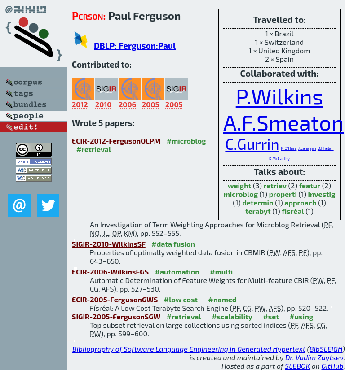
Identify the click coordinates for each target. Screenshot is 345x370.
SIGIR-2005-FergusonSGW (116, 316)
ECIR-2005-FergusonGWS (115, 299)
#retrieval (93, 149)
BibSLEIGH (326, 348)
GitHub (333, 365)
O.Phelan (326, 148)
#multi (221, 271)
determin (257, 202)
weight (239, 185)
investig (322, 194)
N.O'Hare (288, 148)
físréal (293, 211)
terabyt (258, 211)
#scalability (232, 316)
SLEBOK (297, 365)
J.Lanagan (307, 148)
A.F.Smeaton (283, 122)
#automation (177, 271)
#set (271, 316)
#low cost (181, 299)
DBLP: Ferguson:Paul (135, 45)
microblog (241, 194)
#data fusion (173, 243)
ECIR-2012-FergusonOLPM (116, 140)
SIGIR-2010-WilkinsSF (109, 243)
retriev (275, 185)
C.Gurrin (252, 144)
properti (283, 194)
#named (222, 299)
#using (301, 316)
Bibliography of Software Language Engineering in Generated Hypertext (188, 348)
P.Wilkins (279, 96)
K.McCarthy (279, 158)
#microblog (186, 140)
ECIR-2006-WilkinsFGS (110, 271)
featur (309, 185)
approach (300, 202)
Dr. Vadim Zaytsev (314, 357)
